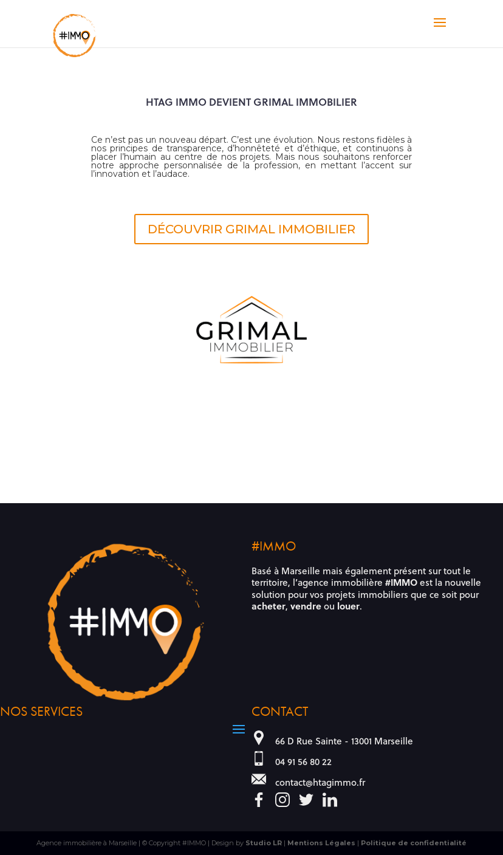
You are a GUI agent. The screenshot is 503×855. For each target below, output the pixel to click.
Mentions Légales (321, 843)
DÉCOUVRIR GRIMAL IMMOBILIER (251, 229)
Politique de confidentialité (414, 843)
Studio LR (263, 843)
